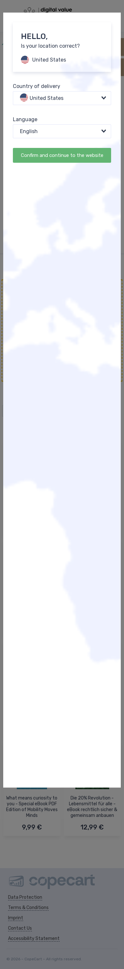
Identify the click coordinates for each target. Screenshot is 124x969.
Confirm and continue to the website (62, 155)
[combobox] (62, 98)
